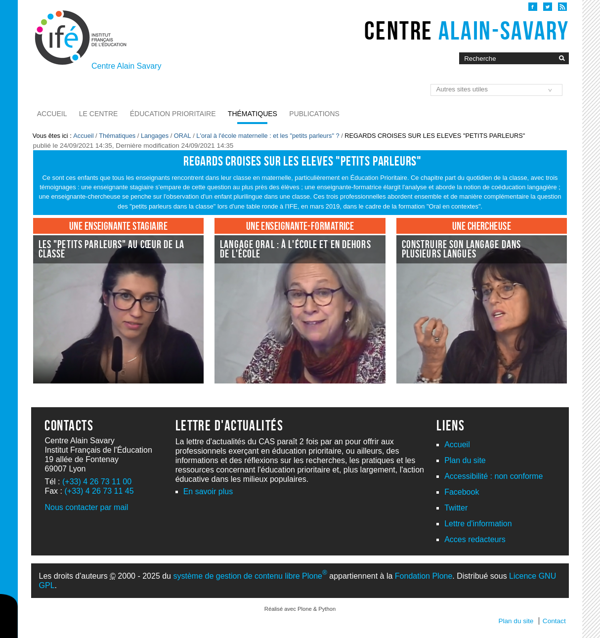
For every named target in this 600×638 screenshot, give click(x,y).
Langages (155, 135)
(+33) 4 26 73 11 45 (98, 491)
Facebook (461, 492)
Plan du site (465, 460)
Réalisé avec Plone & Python (300, 609)
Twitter (456, 508)
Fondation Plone (424, 576)
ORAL (182, 135)
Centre (466, 30)
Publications (314, 114)
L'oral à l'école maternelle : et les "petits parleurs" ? (267, 135)
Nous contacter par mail (86, 507)
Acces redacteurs (475, 539)
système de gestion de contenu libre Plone (250, 576)
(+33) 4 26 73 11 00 (96, 481)
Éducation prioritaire (173, 114)
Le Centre (98, 114)
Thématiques (252, 114)
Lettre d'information (478, 523)
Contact (554, 621)
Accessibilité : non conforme (493, 476)
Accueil (52, 114)
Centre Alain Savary (126, 66)
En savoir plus (208, 491)
